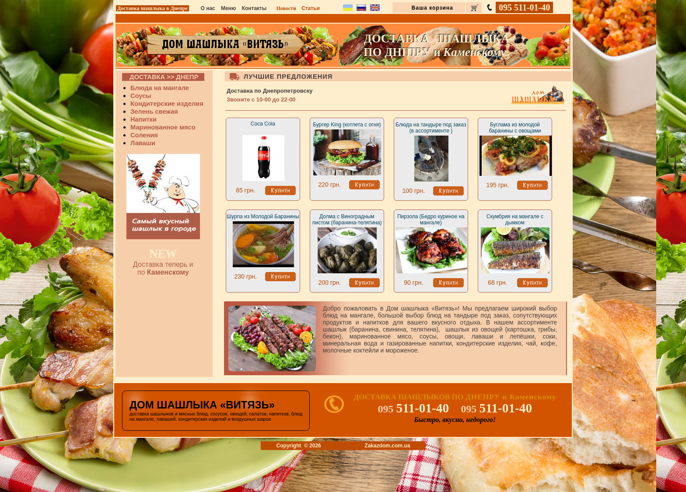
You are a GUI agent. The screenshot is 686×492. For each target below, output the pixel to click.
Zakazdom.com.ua (387, 446)
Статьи (310, 8)
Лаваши (142, 143)
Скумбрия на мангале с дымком (514, 219)
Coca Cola (263, 124)
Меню (228, 8)
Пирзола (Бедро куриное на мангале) (431, 219)
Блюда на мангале (159, 87)
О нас (208, 8)
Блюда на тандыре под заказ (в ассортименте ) (431, 128)
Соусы (140, 95)
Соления (144, 135)
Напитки (143, 119)
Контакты (254, 8)
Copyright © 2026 (298, 446)
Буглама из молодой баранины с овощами (515, 128)
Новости (286, 8)
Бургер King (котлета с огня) (347, 125)
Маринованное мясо (163, 127)
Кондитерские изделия (166, 103)
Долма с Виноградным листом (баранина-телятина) (347, 219)
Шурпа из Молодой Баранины (263, 216)
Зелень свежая (154, 111)
